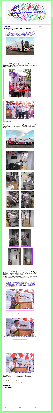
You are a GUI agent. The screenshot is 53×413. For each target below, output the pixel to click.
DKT (7, 382)
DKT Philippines (14, 382)
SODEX (24, 382)
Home (20, 407)
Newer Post (5, 407)
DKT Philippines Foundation (19, 382)
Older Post (35, 407)
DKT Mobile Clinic (10, 382)
